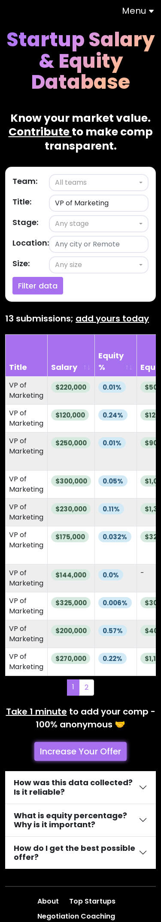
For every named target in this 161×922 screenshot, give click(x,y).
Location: (30, 242)
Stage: (25, 222)
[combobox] (99, 182)
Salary (64, 367)
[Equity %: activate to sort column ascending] (116, 355)
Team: (24, 181)
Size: (21, 263)
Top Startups (93, 901)
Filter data (38, 285)
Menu (138, 11)
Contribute (40, 131)
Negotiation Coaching (77, 916)
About (49, 901)
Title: (21, 201)
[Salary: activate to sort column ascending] (71, 355)
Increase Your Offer (80, 751)
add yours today (112, 318)
